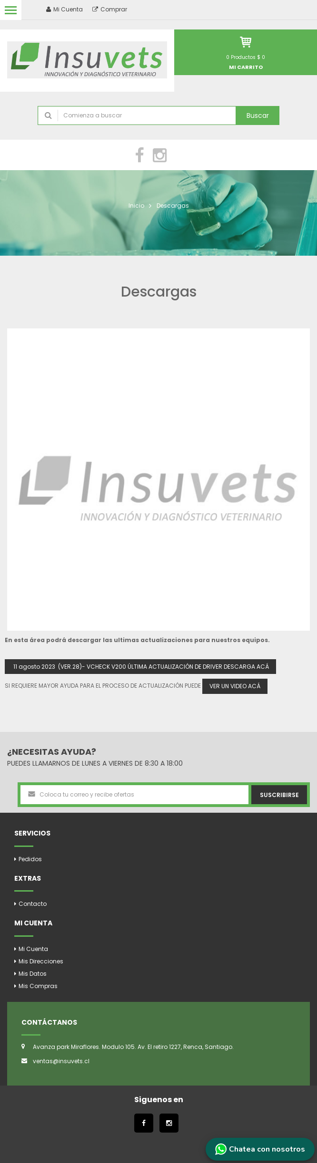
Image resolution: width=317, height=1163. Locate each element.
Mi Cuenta (33, 949)
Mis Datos (33, 974)
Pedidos (30, 859)
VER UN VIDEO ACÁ (234, 686)
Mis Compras (38, 986)
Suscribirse (279, 795)
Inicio (136, 206)
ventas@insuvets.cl (61, 1061)
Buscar (258, 115)
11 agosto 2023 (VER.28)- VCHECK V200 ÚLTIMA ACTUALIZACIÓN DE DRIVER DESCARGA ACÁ (140, 667)
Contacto (33, 904)
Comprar (109, 9)
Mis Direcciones (41, 961)
